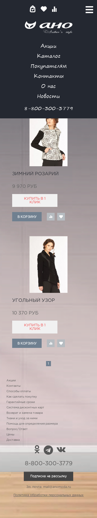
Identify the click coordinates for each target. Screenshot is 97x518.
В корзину (27, 217)
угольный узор (33, 300)
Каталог (48, 55)
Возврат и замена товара (24, 413)
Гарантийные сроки (20, 402)
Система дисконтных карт (25, 407)
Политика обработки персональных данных (48, 495)
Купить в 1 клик (35, 200)
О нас (48, 86)
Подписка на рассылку (48, 476)
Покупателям (49, 66)
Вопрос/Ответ (17, 429)
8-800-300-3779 (48, 108)
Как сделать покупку (21, 397)
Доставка (13, 440)
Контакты (49, 76)
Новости (48, 96)
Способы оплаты (18, 391)
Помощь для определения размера (32, 424)
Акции (49, 45)
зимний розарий (35, 174)
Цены (10, 434)
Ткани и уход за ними (22, 418)
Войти (64, 9)
